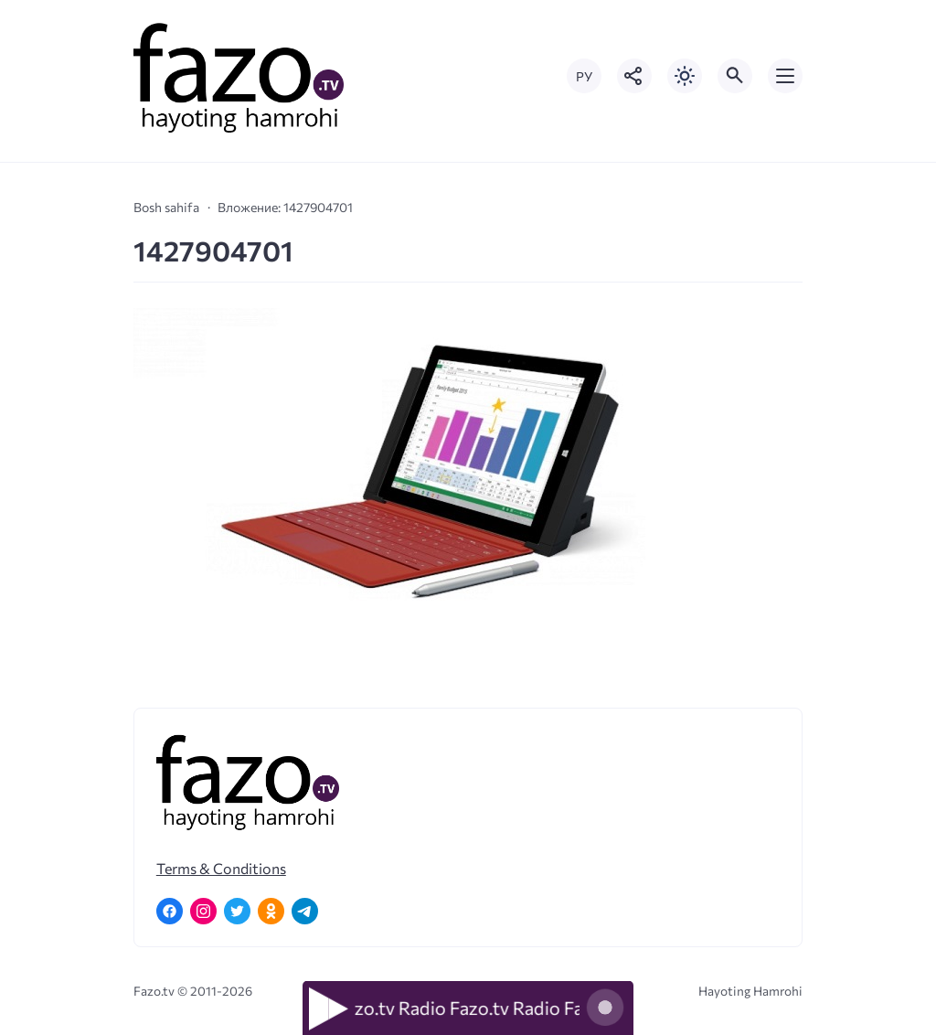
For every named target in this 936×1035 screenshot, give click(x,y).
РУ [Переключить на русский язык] (584, 76)
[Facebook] (169, 911)
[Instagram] (203, 911)
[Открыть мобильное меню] (785, 76)
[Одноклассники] (271, 911)
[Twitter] (237, 911)
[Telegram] (305, 911)
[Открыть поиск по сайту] (735, 76)
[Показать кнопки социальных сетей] (634, 76)
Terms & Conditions (221, 868)
